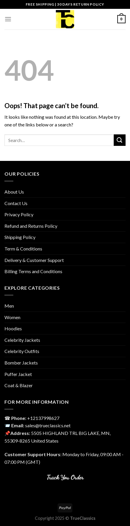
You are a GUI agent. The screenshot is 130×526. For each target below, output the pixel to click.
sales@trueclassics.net (48, 425)
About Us (14, 191)
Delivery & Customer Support (34, 260)
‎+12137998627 (43, 418)
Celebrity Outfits (21, 351)
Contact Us (15, 203)
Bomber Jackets (21, 362)
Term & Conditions (23, 248)
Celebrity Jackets (22, 340)
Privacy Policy (18, 214)
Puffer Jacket (18, 374)
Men (9, 306)
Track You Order (65, 477)
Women (12, 317)
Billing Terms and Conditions (33, 271)
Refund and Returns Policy (30, 226)
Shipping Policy (19, 237)
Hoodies (13, 328)
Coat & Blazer (18, 385)
